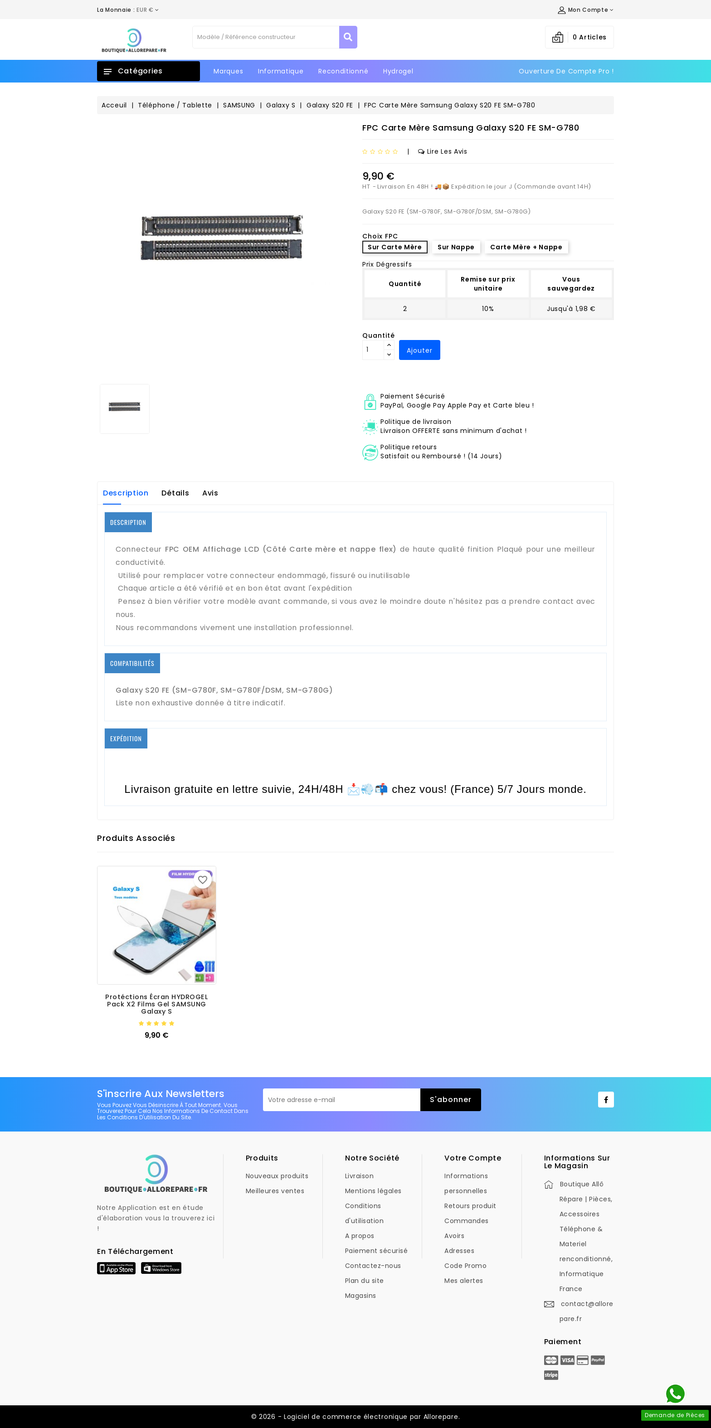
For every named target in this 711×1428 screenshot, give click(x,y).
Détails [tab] (175, 493)
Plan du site (364, 1280)
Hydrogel (398, 71)
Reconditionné (343, 71)
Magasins (360, 1295)
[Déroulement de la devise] (128, 10)
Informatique (280, 71)
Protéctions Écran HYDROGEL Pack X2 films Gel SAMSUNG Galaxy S (156, 1004)
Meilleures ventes (275, 1190)
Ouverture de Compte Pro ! (566, 71)
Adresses (459, 1250)
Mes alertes (463, 1280)
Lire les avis (443, 151)
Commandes (466, 1220)
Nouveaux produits (277, 1175)
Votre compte (472, 1158)
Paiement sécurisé (376, 1250)
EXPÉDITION (126, 738)
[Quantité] (373, 350)
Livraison (359, 1175)
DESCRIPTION (128, 522)
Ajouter (420, 350)
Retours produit (470, 1205)
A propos (360, 1235)
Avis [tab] (210, 493)
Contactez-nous (373, 1265)
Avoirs (454, 1235)
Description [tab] (126, 493)
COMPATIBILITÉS (132, 663)
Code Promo (465, 1265)
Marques (228, 71)
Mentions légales (373, 1190)
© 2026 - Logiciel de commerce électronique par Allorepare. (355, 1416)
